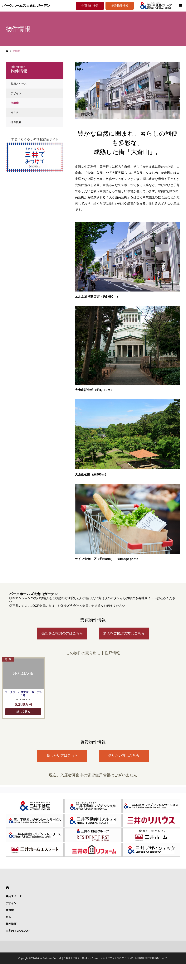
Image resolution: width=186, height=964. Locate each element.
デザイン (16, 93)
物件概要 (16, 122)
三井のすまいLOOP (18, 930)
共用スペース (19, 83)
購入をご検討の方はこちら (123, 633)
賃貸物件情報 (119, 5)
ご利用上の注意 (72, 958)
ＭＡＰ (15, 112)
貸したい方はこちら (62, 755)
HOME (7, 887)
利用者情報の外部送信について (151, 958)
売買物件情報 (90, 5)
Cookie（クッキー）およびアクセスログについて (107, 958)
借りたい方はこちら (123, 755)
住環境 (15, 102)
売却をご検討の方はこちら (62, 633)
